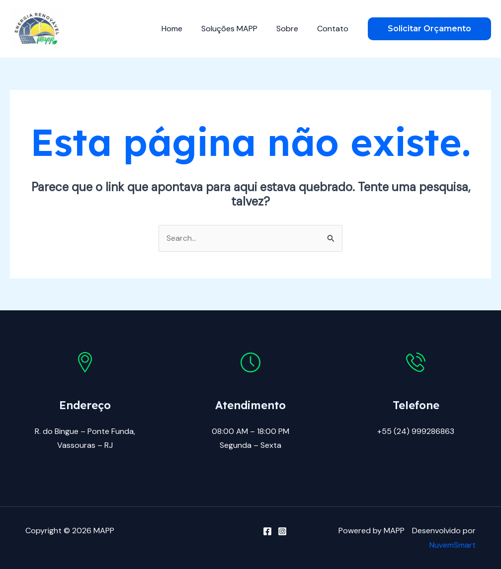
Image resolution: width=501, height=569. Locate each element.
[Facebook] (267, 531)
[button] (429, 28)
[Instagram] (282, 531)
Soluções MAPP (237, 28)
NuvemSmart (452, 545)
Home (182, 28)
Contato (334, 28)
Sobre (292, 28)
